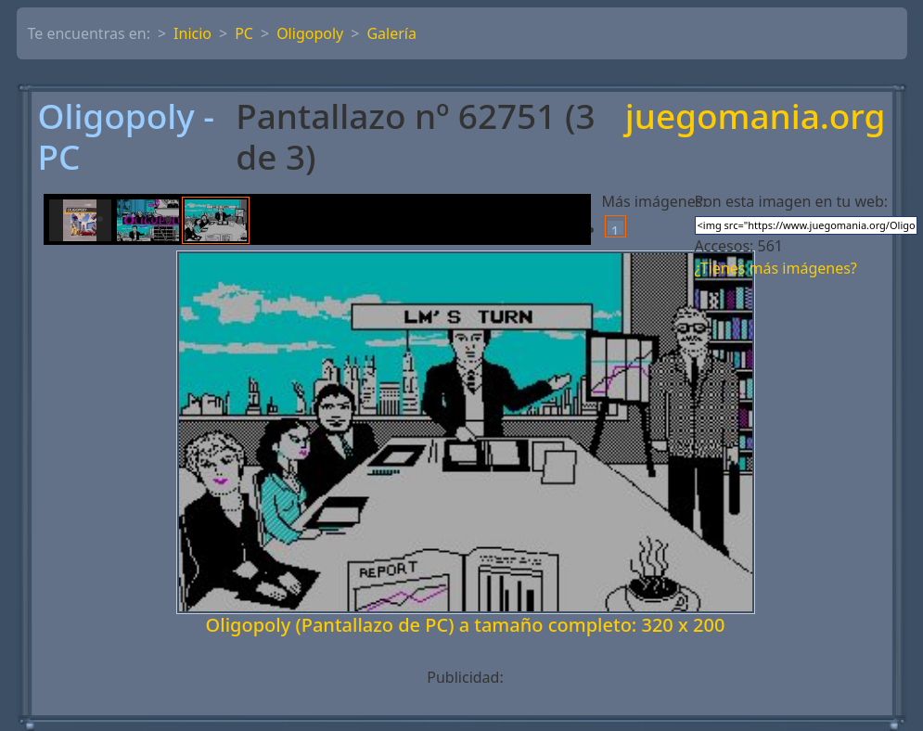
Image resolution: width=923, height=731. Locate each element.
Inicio (192, 33)
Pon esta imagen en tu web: (792, 201)
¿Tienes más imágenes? (776, 268)
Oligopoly (309, 33)
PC (244, 33)
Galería (391, 33)
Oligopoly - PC (126, 137)
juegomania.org (755, 117)
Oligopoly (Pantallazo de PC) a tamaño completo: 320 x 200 (465, 624)
